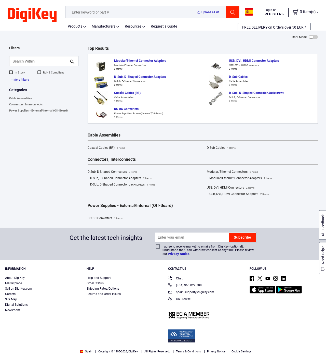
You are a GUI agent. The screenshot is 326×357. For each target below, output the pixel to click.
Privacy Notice (178, 254)
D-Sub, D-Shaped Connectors (112, 172)
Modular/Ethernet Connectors (232, 172)
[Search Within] (39, 61)
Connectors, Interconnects (26, 104)
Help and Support (99, 278)
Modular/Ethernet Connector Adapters (240, 178)
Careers (10, 294)
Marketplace (13, 283)
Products (75, 26)
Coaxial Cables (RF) (106, 148)
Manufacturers (103, 26)
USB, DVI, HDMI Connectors (230, 188)
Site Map (11, 299)
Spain (86, 351)
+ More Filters (20, 79)
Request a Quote (164, 26)
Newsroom (12, 310)
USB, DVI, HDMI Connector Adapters (239, 194)
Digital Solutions (16, 304)
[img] (32, 15)
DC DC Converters (105, 218)
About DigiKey (15, 278)
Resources (133, 26)
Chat (175, 278)
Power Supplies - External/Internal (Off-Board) (38, 110)
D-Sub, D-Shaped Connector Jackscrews (122, 185)
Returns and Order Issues (104, 294)
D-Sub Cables (221, 148)
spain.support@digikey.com (191, 292)
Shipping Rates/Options (103, 288)
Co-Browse (179, 299)
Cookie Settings (242, 351)
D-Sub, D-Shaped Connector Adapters (121, 178)
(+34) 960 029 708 (185, 285)
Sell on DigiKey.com (18, 288)
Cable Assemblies (20, 98)
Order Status (95, 283)
